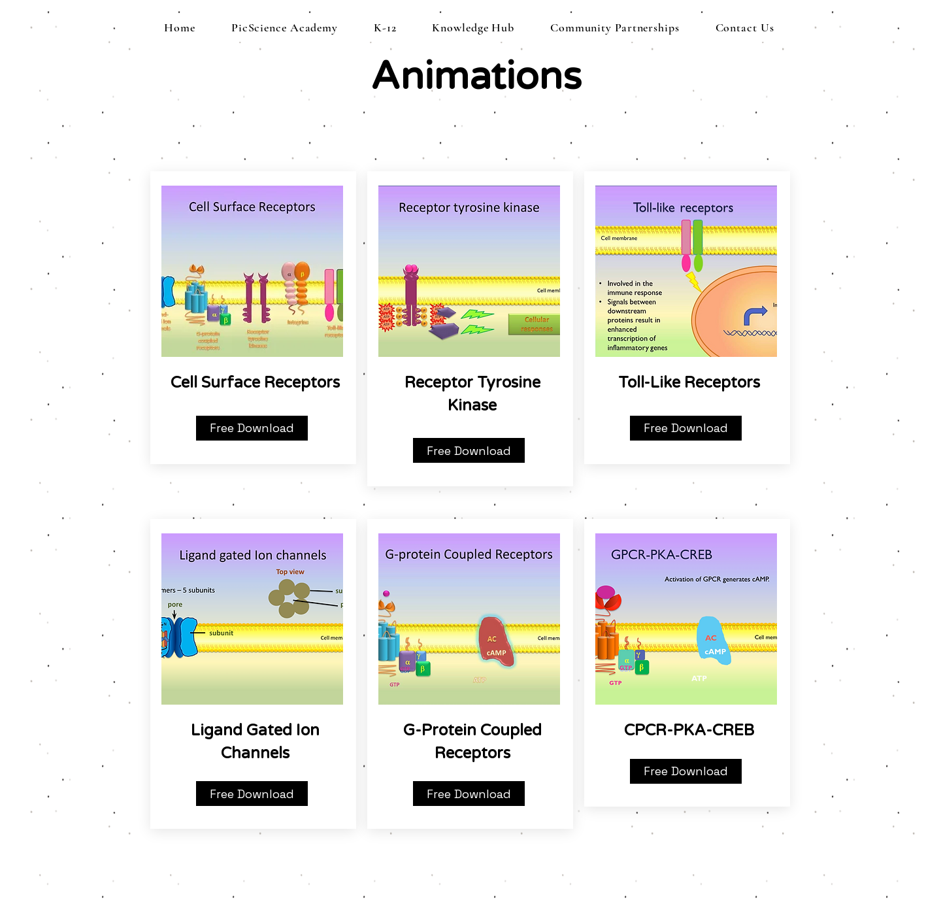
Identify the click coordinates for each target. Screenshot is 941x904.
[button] (385, 27)
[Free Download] (251, 428)
